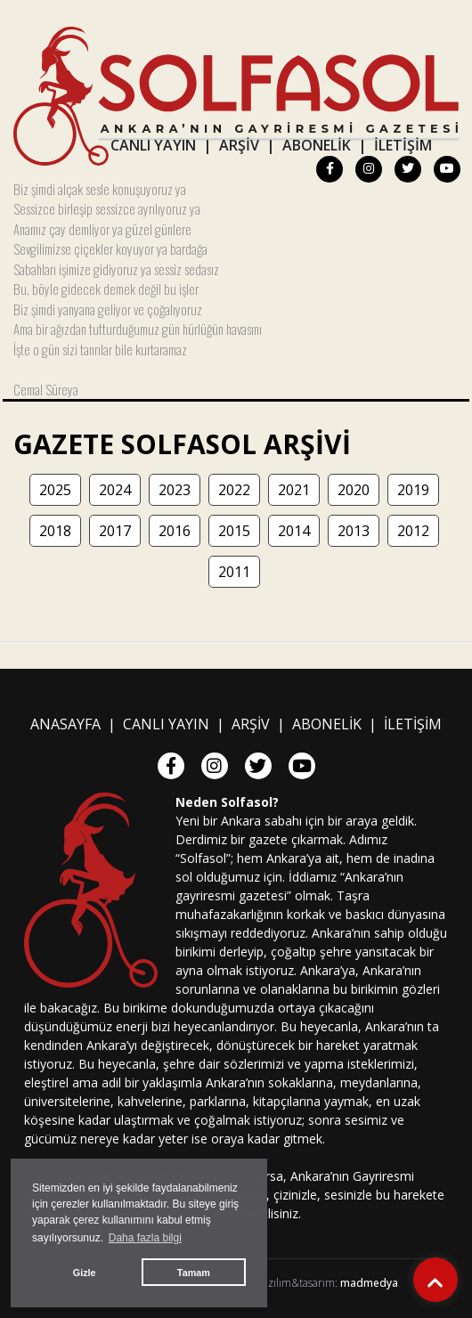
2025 (55, 490)
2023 (175, 490)
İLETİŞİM (403, 145)
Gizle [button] (84, 1272)
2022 (234, 490)
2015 (234, 531)
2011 (234, 572)
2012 (413, 531)
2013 (354, 531)
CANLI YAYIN (153, 145)
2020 (354, 490)
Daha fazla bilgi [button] (145, 1238)
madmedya (369, 1282)
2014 (294, 531)
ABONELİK (316, 145)
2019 (413, 490)
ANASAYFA (65, 724)
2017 (115, 531)
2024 (115, 490)
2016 (175, 531)
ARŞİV (239, 145)
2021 (294, 490)
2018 (55, 531)
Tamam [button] (193, 1272)
